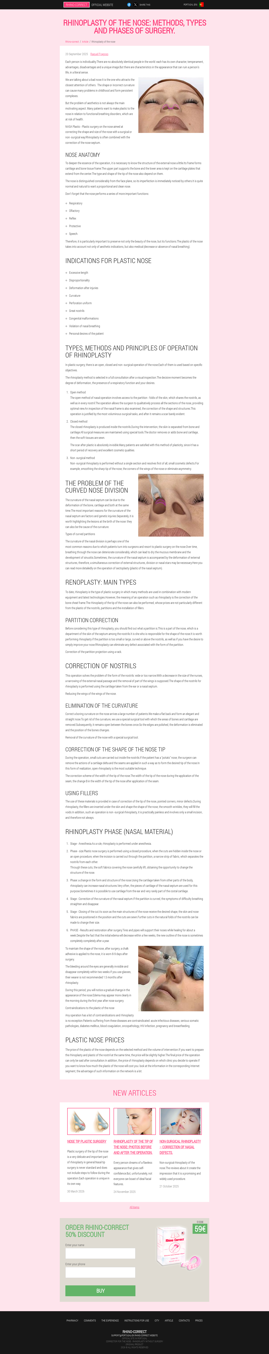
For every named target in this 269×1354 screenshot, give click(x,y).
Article (169, 1320)
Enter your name (74, 1245)
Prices (198, 1320)
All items (134, 1207)
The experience (110, 1320)
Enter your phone (75, 1264)
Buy (100, 1290)
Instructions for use (136, 1320)
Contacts (184, 1320)
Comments (90, 1320)
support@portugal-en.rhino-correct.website (134, 1335)
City (157, 1320)
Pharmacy (72, 1320)
